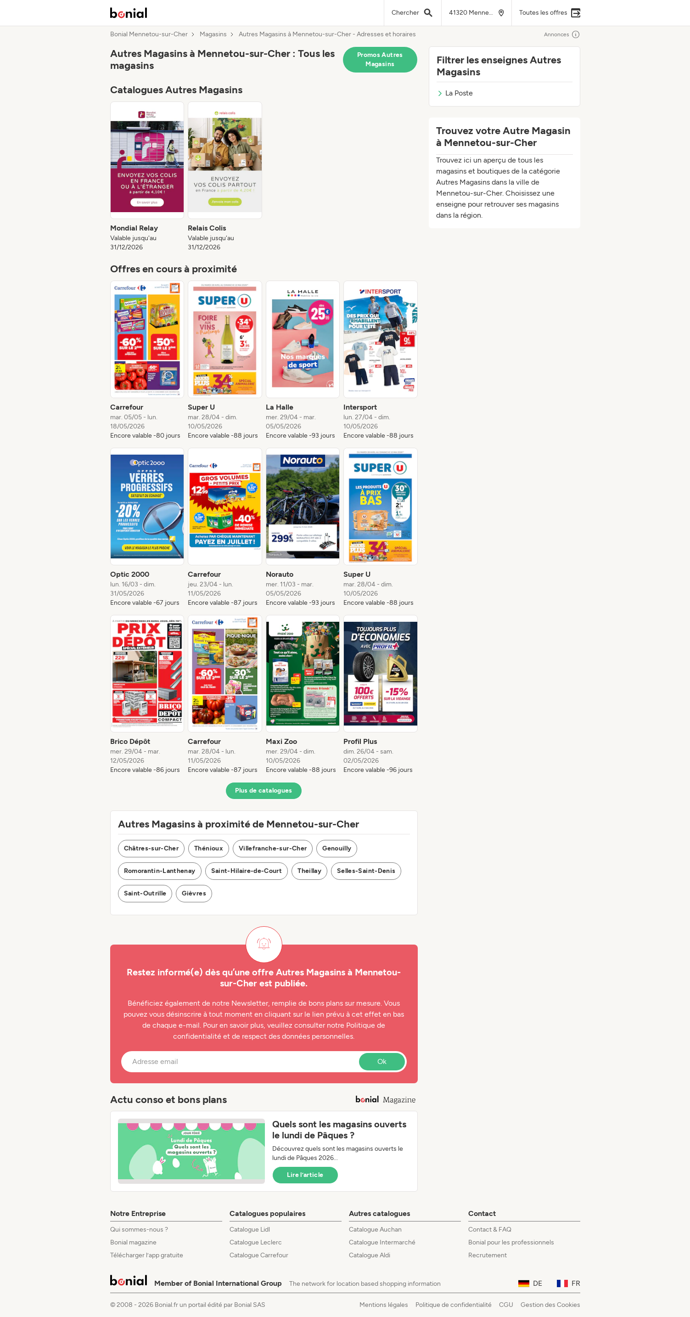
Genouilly (336, 848)
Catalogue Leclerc (256, 1242)
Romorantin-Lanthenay (160, 871)
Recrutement (487, 1255)
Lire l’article (305, 1175)
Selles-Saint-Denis (366, 871)
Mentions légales (383, 1305)
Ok (382, 1061)
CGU (506, 1305)
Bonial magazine (133, 1242)
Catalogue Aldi (369, 1255)
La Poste (455, 93)
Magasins (213, 34)
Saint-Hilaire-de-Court (246, 871)
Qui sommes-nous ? (139, 1229)
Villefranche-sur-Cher (273, 848)
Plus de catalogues (263, 790)
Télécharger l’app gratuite (146, 1255)
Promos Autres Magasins (380, 59)
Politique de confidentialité (453, 1305)
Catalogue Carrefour (259, 1255)
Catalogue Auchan (375, 1229)
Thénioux (208, 848)
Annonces (562, 34)
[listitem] (147, 176)
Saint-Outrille (145, 893)
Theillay (309, 871)
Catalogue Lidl (250, 1229)
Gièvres (194, 893)
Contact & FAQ (489, 1229)
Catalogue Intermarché (382, 1242)
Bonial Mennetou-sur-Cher (149, 34)
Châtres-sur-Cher (151, 848)
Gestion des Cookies (550, 1305)
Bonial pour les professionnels (511, 1242)
